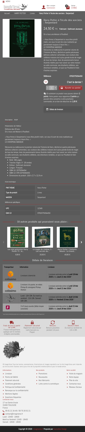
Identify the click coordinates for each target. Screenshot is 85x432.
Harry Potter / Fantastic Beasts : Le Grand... (67, 250)
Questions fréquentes (13, 397)
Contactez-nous (75, 383)
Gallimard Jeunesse (75, 29)
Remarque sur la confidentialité (16, 390)
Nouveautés (43, 377)
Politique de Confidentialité (15, 387)
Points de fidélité (11, 377)
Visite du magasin (75, 373)
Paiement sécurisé (12, 380)
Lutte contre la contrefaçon (49, 383)
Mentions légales (11, 393)
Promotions (43, 373)
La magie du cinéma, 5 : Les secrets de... (42, 250)
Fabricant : (63, 29)
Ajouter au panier (71, 87)
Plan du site (73, 380)
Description (9, 120)
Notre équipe (74, 377)
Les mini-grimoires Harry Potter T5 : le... (18, 250)
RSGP (16, 120)
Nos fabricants (44, 380)
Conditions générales (13, 383)
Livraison (8, 373)
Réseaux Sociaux (75, 387)
